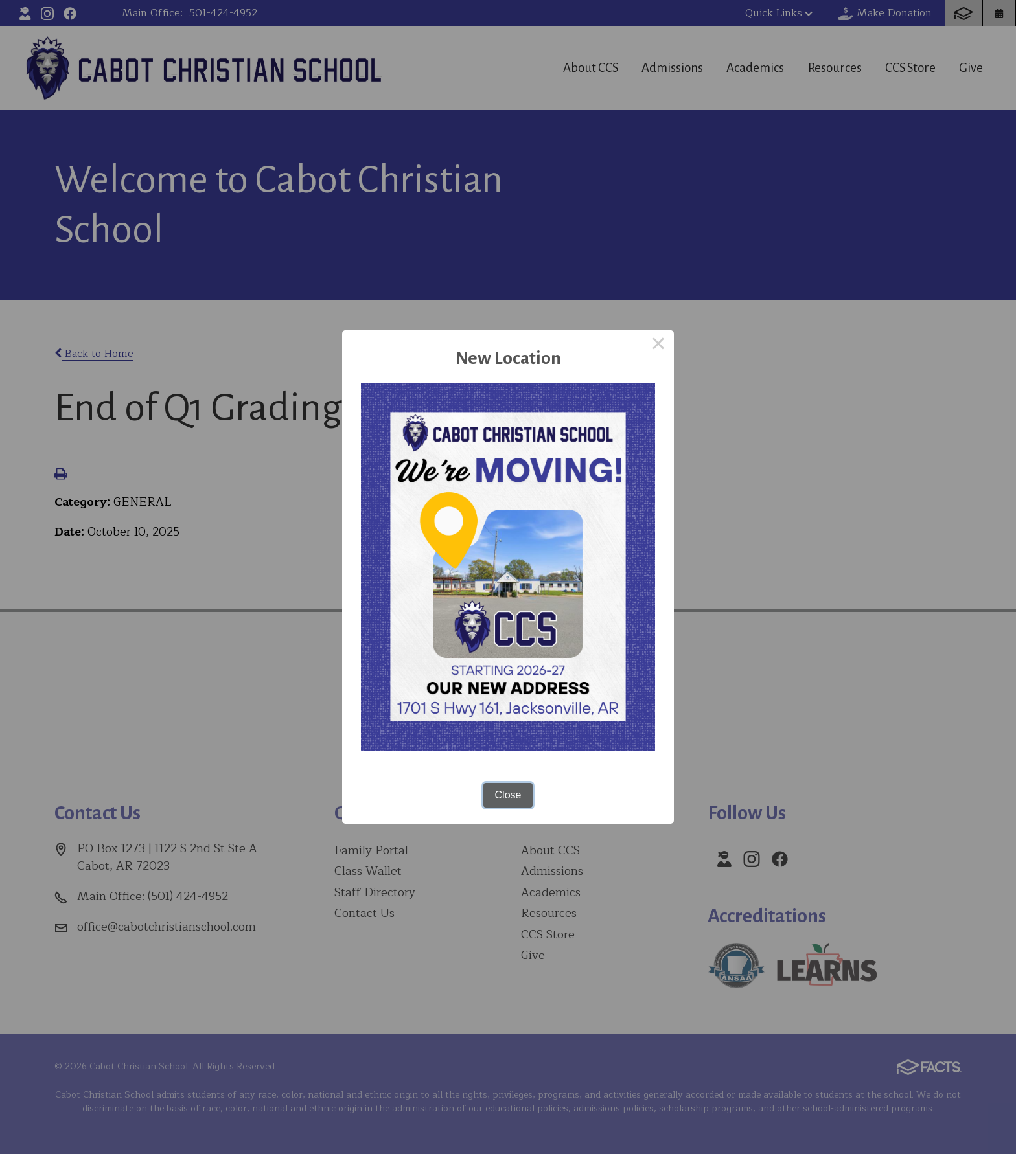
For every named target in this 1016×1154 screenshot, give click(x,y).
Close (508, 794)
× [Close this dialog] (658, 345)
